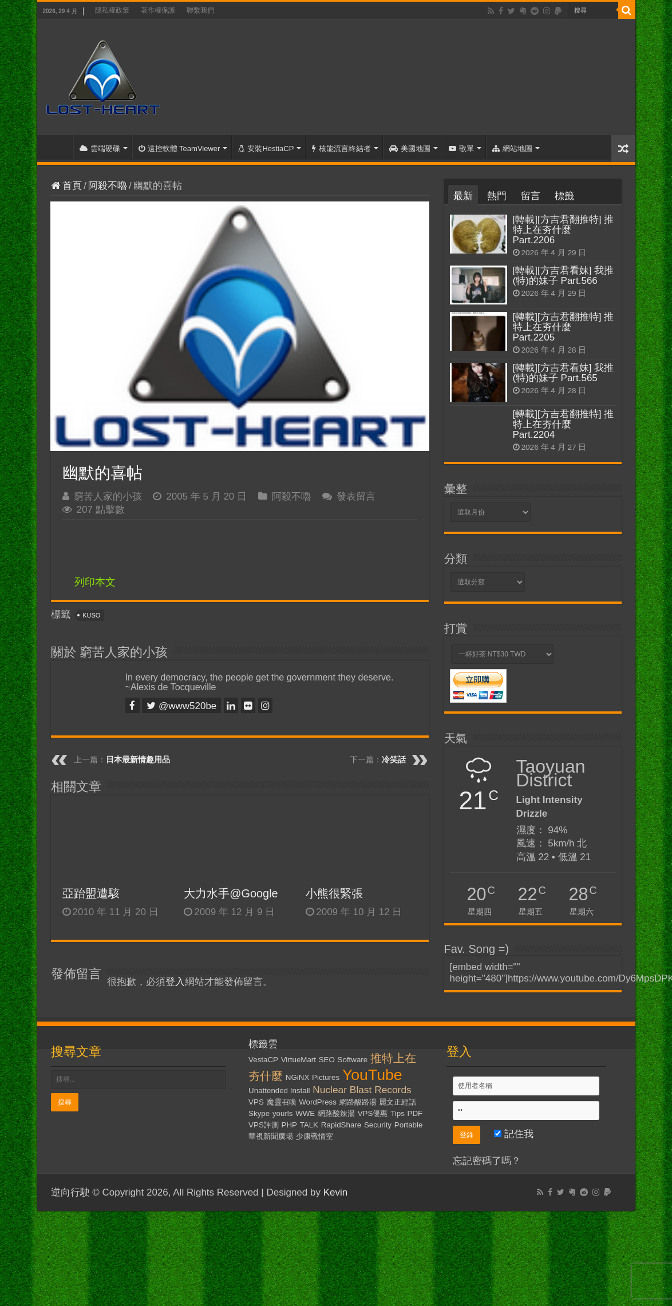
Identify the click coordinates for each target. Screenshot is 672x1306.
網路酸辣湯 (336, 1113)
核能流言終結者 (341, 148)
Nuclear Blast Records (362, 1089)
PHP (289, 1125)
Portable (408, 1125)
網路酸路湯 (358, 1102)
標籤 (564, 196)
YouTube (372, 1074)
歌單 (461, 148)
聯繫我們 (200, 10)
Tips (397, 1113)
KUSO (91, 615)
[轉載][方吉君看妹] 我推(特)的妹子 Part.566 (563, 275)
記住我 (513, 1134)
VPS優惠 (373, 1113)
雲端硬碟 (100, 148)
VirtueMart (298, 1059)
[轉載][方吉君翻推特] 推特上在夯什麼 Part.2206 (563, 230)
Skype (259, 1113)
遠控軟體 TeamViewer (179, 148)
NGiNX (297, 1077)
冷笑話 (394, 759)
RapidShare (341, 1125)
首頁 (58, 147)
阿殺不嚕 (107, 185)
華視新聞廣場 (270, 1136)
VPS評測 (263, 1125)
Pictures (325, 1077)
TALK (309, 1125)
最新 (463, 196)
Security (378, 1125)
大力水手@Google (231, 893)
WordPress (318, 1102)
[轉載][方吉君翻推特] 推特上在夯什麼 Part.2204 (563, 424)
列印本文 (95, 582)
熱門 (497, 196)
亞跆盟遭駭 (91, 893)
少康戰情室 (314, 1136)
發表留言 (356, 496)
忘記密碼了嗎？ (487, 1160)
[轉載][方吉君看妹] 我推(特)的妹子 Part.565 (563, 372)
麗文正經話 (397, 1102)
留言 (530, 196)
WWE (305, 1113)
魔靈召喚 (282, 1102)
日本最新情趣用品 (138, 759)
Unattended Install (279, 1090)
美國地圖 (409, 148)
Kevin (335, 1192)
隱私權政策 (112, 10)
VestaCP (263, 1059)
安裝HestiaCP (266, 148)
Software (353, 1059)
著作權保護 (158, 10)
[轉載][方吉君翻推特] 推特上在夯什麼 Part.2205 (563, 327)
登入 (175, 981)
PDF (415, 1113)
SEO (327, 1059)
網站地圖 (512, 148)
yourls (282, 1113)
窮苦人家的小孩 (108, 496)
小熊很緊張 (334, 893)
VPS (256, 1102)
